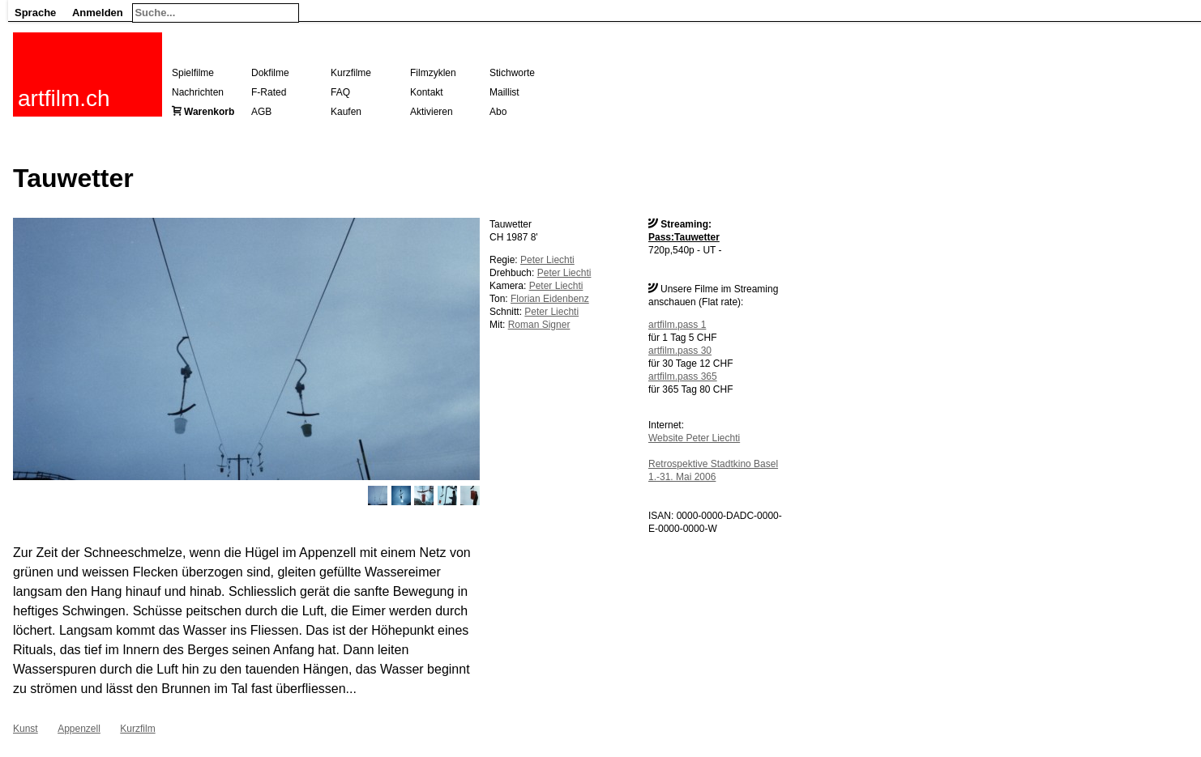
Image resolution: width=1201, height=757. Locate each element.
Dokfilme (270, 73)
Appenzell (79, 728)
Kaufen (346, 111)
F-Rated (268, 92)
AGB (261, 111)
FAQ (340, 92)
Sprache (35, 12)
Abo (497, 111)
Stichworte (512, 73)
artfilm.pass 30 (680, 350)
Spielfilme (193, 73)
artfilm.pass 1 (677, 324)
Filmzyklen (433, 73)
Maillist (504, 92)
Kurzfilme (351, 73)
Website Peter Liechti (694, 438)
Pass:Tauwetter (684, 237)
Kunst (25, 728)
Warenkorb (209, 111)
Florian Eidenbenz (550, 298)
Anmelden (97, 12)
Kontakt (426, 92)
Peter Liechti (547, 260)
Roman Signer (539, 324)
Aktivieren (431, 111)
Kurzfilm (137, 728)
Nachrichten (198, 92)
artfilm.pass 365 (682, 376)
